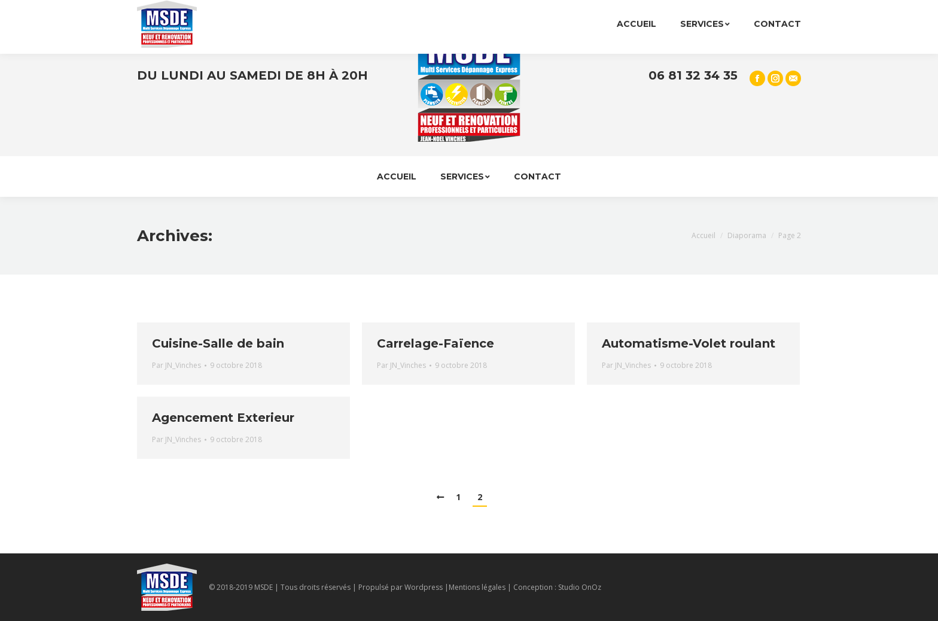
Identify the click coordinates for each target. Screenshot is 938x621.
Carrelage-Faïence (435, 343)
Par (176, 365)
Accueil (703, 235)
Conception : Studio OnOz (557, 587)
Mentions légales (477, 587)
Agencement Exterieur (223, 417)
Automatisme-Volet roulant (688, 343)
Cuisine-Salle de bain (218, 343)
